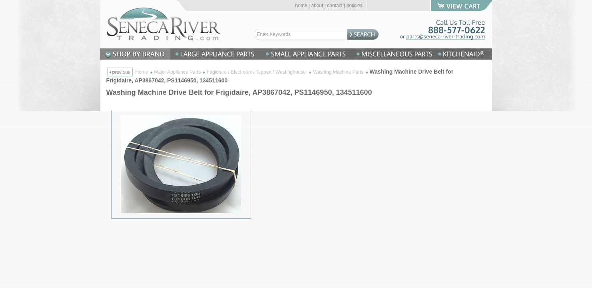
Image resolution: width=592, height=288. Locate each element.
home (301, 5)
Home (142, 72)
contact (335, 5)
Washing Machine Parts (338, 72)
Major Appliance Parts (177, 72)
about (317, 5)
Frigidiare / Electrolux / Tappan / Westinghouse (257, 72)
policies (355, 5)
